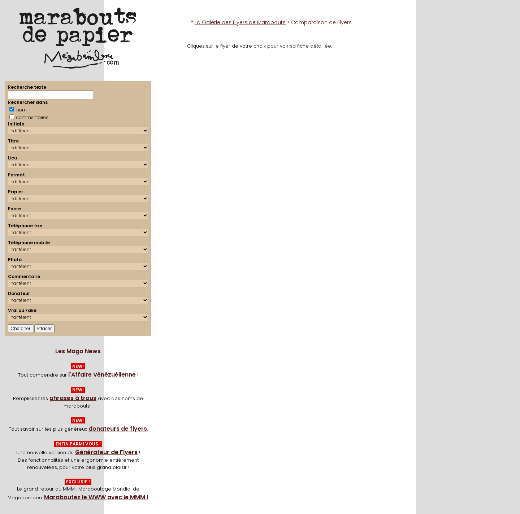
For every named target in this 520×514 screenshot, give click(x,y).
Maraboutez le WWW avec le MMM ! (96, 497)
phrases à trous (72, 398)
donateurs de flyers (117, 429)
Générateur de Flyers (106, 452)
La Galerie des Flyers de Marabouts (240, 22)
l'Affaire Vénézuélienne (102, 374)
